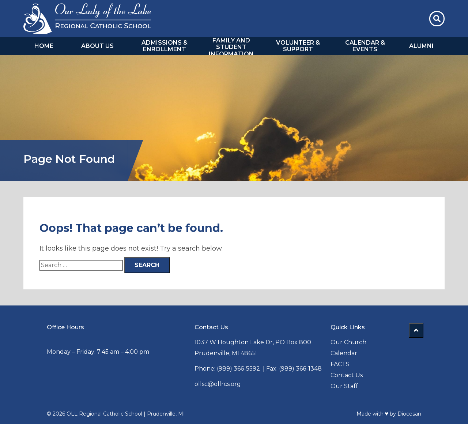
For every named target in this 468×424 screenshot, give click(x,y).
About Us (97, 45)
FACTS (340, 364)
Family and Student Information (231, 47)
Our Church (348, 342)
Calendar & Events (365, 46)
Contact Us (347, 375)
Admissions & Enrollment (164, 46)
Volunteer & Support (298, 46)
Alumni (421, 45)
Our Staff (344, 386)
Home (43, 45)
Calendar (344, 353)
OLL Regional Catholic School (104, 413)
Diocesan (409, 413)
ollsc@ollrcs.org (218, 383)
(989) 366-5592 (238, 368)
